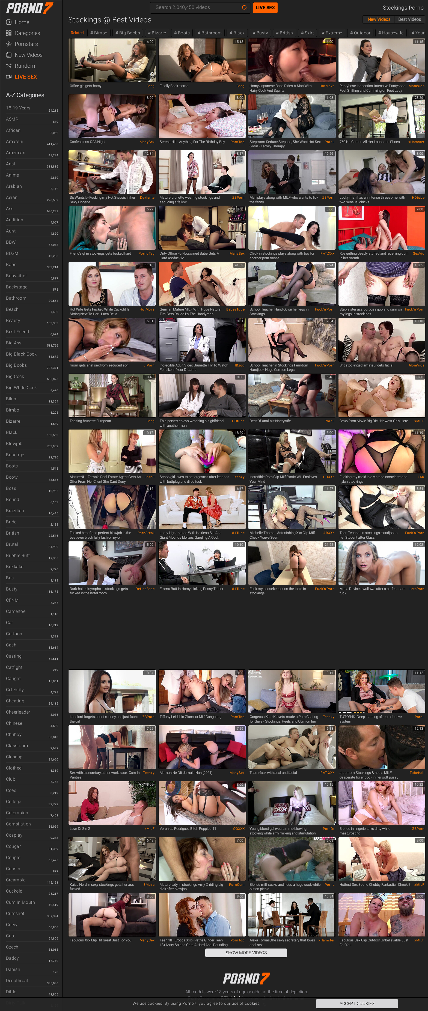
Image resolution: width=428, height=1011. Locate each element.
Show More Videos (246, 952)
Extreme (333, 32)
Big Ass (14, 342)
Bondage (15, 454)
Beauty (13, 320)
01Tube (238, 533)
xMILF (419, 421)
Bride (11, 521)
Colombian (17, 812)
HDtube (418, 197)
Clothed (14, 768)
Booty (12, 477)
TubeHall (417, 773)
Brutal (12, 544)
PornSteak (146, 533)
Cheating (15, 700)
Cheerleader (18, 712)
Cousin (13, 868)
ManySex (147, 142)
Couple (13, 857)
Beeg (151, 86)
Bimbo (12, 410)
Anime (12, 175)
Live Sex (26, 76)
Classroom (17, 745)
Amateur (14, 141)
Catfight (14, 667)
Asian (12, 197)
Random (25, 65)
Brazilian (15, 510)
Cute (10, 935)
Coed (11, 790)
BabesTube (235, 309)
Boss (11, 488)
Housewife (392, 32)
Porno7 (34, 8)
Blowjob (14, 443)
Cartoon (14, 633)
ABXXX (329, 533)
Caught (13, 678)
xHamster (416, 142)
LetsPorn (416, 589)
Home (22, 22)
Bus (10, 577)
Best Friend (17, 331)
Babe (11, 264)
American (15, 152)
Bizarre (13, 421)
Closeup (14, 756)
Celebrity (15, 689)
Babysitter (16, 275)
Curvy (12, 924)
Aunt (11, 231)
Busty (12, 589)
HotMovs (327, 86)
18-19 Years (18, 108)
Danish (13, 969)
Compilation (18, 824)
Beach (12, 309)
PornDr (329, 829)
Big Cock (15, 376)
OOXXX (329, 477)
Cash (11, 645)
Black (11, 432)
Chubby (14, 734)
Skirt (309, 32)
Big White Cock (21, 387)
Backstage (17, 287)
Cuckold (14, 891)
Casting (14, 656)
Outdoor (361, 32)
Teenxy (239, 477)
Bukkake (14, 566)
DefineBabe (145, 589)
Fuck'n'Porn (325, 309)
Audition (14, 219)
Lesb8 (150, 477)
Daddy (12, 958)
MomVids (416, 86)
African (13, 130)
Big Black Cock (21, 354)
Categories (27, 33)
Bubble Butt (18, 555)
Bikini (11, 398)
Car (9, 622)
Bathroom (16, 298)
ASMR (12, 119)
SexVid (418, 253)
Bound (12, 499)
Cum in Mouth (20, 902)
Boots (12, 466)
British (12, 533)
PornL (330, 142)
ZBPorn (238, 197)
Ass (10, 208)
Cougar (13, 846)
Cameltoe (15, 611)
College (13, 801)
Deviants (147, 197)
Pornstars (26, 44)
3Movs (149, 885)
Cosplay (14, 835)
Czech (12, 947)
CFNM (12, 600)
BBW (11, 242)
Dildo (11, 991)
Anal (10, 163)
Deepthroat (17, 980)
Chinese (14, 723)
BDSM (12, 253)
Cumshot (15, 913)
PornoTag (147, 253)
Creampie (15, 879)
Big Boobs (16, 365)
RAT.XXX (327, 253)
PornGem (237, 885)
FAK (421, 477)
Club (10, 779)
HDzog (239, 365)
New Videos (29, 55)
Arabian (14, 186)
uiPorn (149, 365)
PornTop (237, 142)
